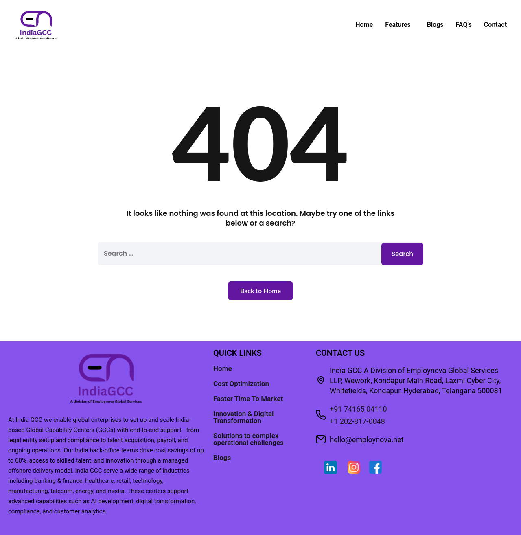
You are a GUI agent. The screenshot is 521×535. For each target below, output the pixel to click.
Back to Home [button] (260, 290)
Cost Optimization (241, 383)
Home (364, 25)
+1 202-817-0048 (357, 421)
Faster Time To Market (248, 399)
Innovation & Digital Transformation (243, 417)
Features (398, 25)
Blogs (435, 25)
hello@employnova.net (367, 439)
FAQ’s (463, 25)
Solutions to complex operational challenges (248, 439)
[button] (400, 24)
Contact (495, 25)
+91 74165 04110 (358, 409)
